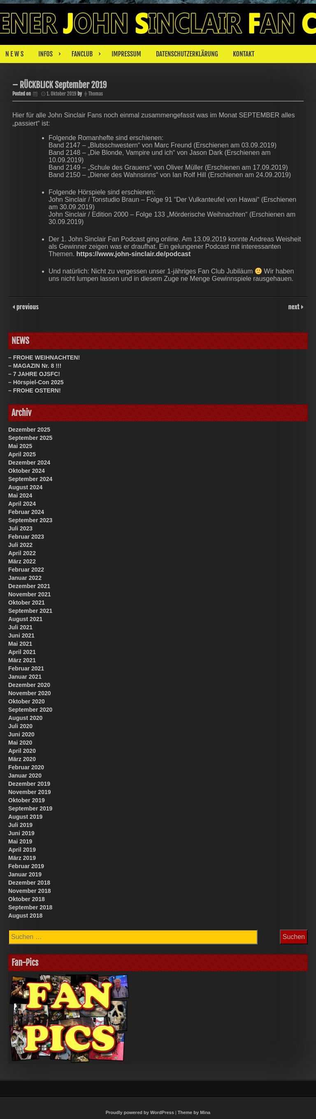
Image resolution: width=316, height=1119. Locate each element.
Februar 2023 (26, 536)
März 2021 (22, 660)
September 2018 (30, 907)
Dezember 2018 (29, 882)
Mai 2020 (20, 742)
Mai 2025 (20, 446)
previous (27, 306)
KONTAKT (244, 54)
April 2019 (22, 849)
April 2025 (22, 454)
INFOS (45, 54)
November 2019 (29, 792)
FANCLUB (82, 54)
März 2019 (22, 858)
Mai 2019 (20, 841)
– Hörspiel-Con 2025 (36, 382)
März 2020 (22, 759)
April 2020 (22, 751)
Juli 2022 (20, 545)
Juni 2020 (21, 734)
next (294, 306)
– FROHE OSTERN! (34, 390)
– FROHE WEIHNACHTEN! (44, 357)
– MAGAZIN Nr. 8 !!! (34, 365)
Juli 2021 (20, 627)
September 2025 (30, 438)
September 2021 (30, 610)
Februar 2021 (26, 668)
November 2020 (29, 693)
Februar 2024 (26, 512)
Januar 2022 (25, 578)
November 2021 (29, 594)
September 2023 (30, 520)
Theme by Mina (194, 1112)
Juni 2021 (21, 635)
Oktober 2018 (26, 899)
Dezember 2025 (29, 429)
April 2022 (22, 553)
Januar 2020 (25, 775)
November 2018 (29, 891)
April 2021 (22, 652)
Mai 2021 (20, 643)
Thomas (95, 94)
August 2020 (25, 718)
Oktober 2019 (26, 800)
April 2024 (22, 503)
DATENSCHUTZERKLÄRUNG (187, 54)
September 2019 (30, 808)
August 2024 (25, 487)
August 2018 (25, 915)
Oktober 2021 (26, 602)
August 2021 (25, 619)
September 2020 (30, 709)
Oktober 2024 (26, 470)
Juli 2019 (20, 825)
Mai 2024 (20, 495)
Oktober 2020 (26, 701)
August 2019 (25, 816)
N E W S (14, 54)
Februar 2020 (26, 767)
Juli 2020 (20, 726)
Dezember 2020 (29, 685)
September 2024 (30, 479)
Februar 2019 (26, 866)
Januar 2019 (25, 874)
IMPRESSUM (126, 54)
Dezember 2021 (29, 586)
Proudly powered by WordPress (140, 1112)
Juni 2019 (21, 833)
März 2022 (22, 561)
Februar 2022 (26, 569)
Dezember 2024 (29, 462)
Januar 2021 (25, 676)
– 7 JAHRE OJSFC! (34, 374)
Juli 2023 (20, 528)
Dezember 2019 (29, 783)
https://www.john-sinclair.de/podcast (134, 253)
